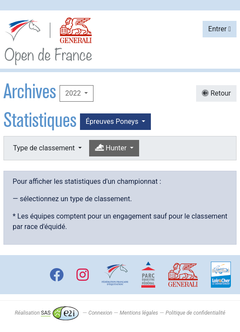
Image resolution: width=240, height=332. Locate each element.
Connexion (100, 313)
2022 (74, 93)
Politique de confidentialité (195, 313)
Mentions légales (139, 313)
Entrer (219, 29)
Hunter (111, 148)
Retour (216, 93)
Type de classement (45, 148)
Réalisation (47, 313)
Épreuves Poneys (113, 121)
